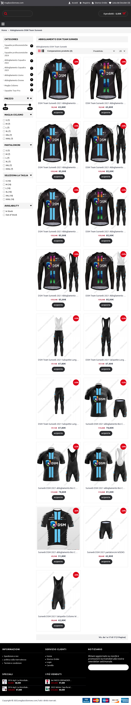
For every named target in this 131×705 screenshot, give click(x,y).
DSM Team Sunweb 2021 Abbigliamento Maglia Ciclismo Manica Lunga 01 (59, 103)
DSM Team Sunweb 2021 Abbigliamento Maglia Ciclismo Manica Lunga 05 (106, 103)
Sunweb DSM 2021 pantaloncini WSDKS (106, 552)
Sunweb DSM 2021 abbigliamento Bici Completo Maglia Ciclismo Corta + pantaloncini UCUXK (59, 488)
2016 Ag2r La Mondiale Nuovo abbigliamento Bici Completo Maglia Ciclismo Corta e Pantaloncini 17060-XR (18, 687)
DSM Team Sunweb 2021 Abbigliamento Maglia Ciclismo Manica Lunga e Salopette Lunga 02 (59, 167)
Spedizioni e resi (10, 656)
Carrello (49, 665)
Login (48, 662)
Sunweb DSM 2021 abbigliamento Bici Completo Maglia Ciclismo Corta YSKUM (59, 552)
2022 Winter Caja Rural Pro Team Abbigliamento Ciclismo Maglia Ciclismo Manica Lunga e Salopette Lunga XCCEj (61, 687)
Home (48, 656)
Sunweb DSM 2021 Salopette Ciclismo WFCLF (59, 616)
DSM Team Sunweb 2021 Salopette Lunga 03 (59, 424)
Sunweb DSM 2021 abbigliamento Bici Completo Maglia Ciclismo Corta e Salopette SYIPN (106, 488)
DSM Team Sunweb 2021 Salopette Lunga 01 (59, 360)
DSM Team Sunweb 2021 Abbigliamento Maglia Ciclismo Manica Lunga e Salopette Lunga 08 (106, 295)
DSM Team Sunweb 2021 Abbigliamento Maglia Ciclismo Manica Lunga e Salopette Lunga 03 (106, 167)
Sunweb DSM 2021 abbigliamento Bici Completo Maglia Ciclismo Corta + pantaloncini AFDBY (106, 424)
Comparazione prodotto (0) (59, 51)
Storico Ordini (52, 659)
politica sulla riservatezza (14, 660)
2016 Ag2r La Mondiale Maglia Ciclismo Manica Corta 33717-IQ (18, 680)
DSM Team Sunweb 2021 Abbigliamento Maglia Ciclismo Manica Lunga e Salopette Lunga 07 (59, 295)
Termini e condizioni (12, 663)
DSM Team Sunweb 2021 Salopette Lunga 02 (106, 360)
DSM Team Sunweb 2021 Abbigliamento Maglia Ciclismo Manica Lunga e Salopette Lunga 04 (59, 231)
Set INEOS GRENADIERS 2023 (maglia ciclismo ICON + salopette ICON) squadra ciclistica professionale (61, 680)
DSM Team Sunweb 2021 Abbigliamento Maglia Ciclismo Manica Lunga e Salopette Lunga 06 (106, 231)
